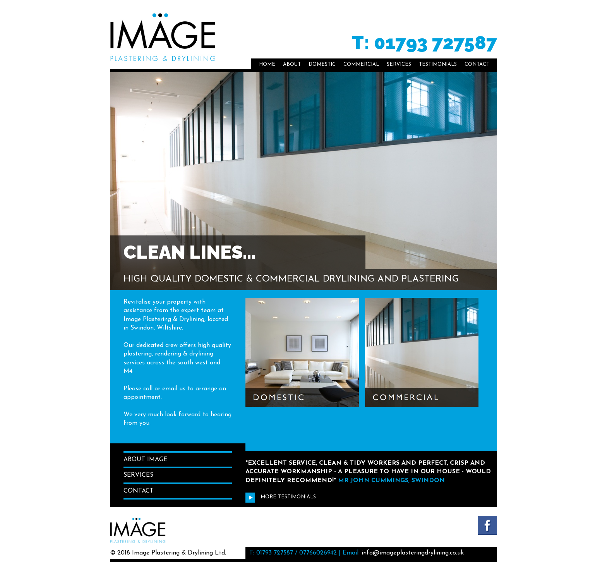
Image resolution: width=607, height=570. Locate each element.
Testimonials (438, 64)
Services (399, 64)
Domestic (322, 64)
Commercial (361, 64)
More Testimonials (280, 497)
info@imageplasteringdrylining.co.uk (413, 553)
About (292, 64)
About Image (145, 460)
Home (267, 64)
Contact (477, 64)
